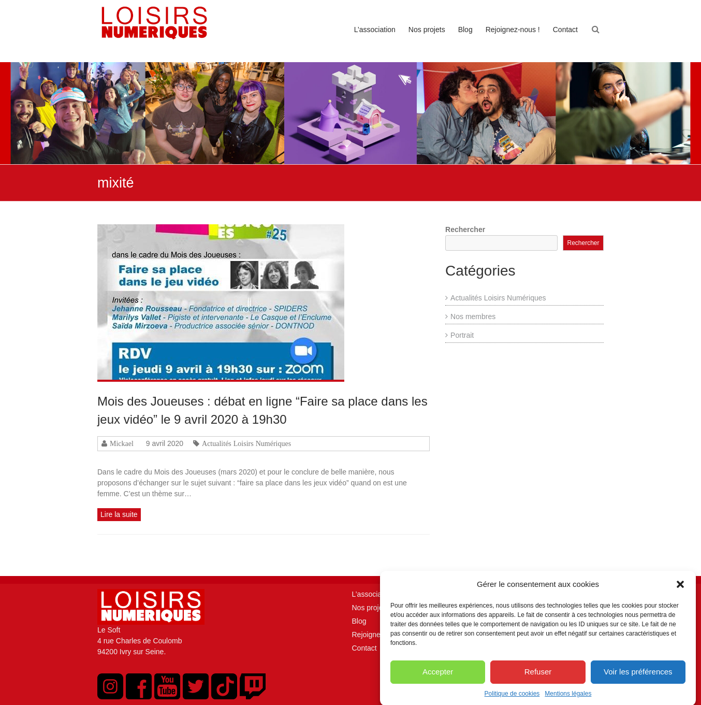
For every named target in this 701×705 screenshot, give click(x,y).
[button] (680, 589)
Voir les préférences (638, 676)
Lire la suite (119, 514)
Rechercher (465, 229)
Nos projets (426, 29)
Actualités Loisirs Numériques (246, 443)
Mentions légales (568, 698)
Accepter (437, 676)
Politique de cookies (512, 698)
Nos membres (472, 316)
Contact (565, 29)
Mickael (122, 443)
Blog (465, 29)
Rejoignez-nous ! (513, 29)
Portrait (462, 335)
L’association (375, 29)
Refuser (538, 676)
